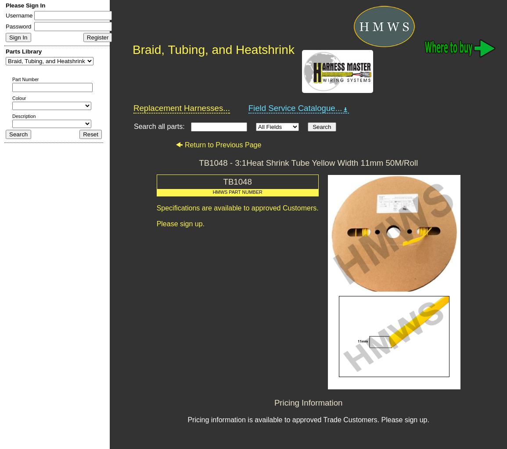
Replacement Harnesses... (181, 108)
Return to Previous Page (218, 145)
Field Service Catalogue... (298, 108)
